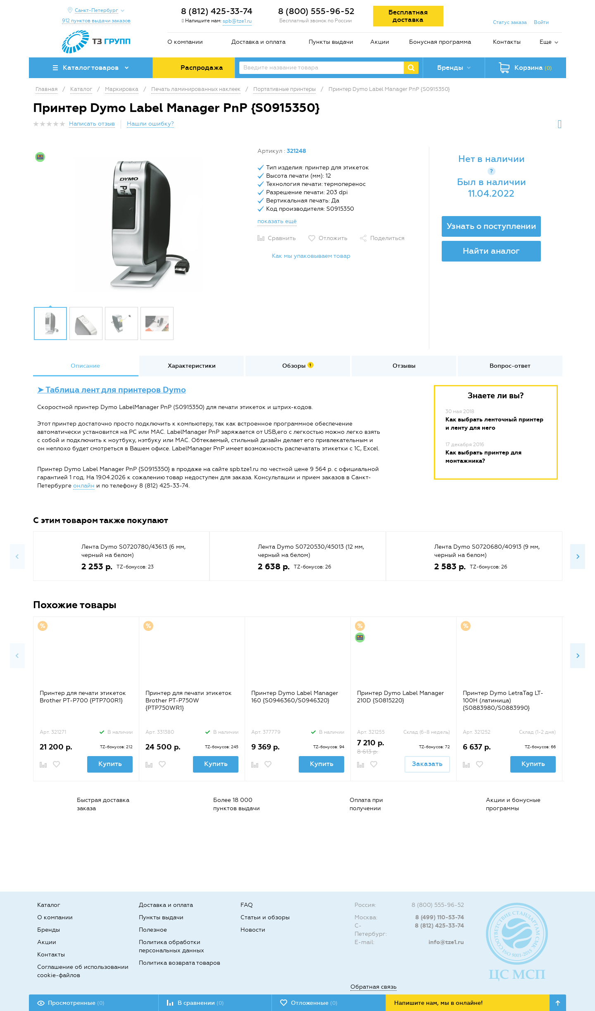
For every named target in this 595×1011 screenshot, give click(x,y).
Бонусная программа (440, 41)
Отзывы (404, 365)
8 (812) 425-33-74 (216, 11)
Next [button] (577, 556)
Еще (546, 41)
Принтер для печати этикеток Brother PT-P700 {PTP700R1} (83, 697)
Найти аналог (491, 251)
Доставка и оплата (258, 41)
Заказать (427, 764)
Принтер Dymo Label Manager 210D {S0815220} (400, 697)
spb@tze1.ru (237, 21)
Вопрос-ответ (510, 365)
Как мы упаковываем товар (311, 255)
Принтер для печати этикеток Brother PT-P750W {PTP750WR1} (188, 700)
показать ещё (277, 221)
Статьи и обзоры (265, 917)
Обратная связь (373, 986)
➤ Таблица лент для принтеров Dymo (111, 390)
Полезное (153, 929)
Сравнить (282, 238)
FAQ (246, 905)
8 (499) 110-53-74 (439, 917)
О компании (185, 41)
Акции (379, 41)
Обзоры (298, 365)
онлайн (84, 485)
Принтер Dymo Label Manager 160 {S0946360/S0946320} (294, 697)
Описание (85, 365)
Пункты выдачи (331, 41)
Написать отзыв (92, 123)
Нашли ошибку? (150, 123)
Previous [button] (17, 556)
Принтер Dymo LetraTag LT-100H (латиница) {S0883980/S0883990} (503, 700)
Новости (252, 929)
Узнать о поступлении (491, 226)
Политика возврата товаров (179, 962)
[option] (142, 224)
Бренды (48, 929)
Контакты (507, 41)
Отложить (333, 238)
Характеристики (192, 365)
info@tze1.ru (446, 942)
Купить (110, 764)
